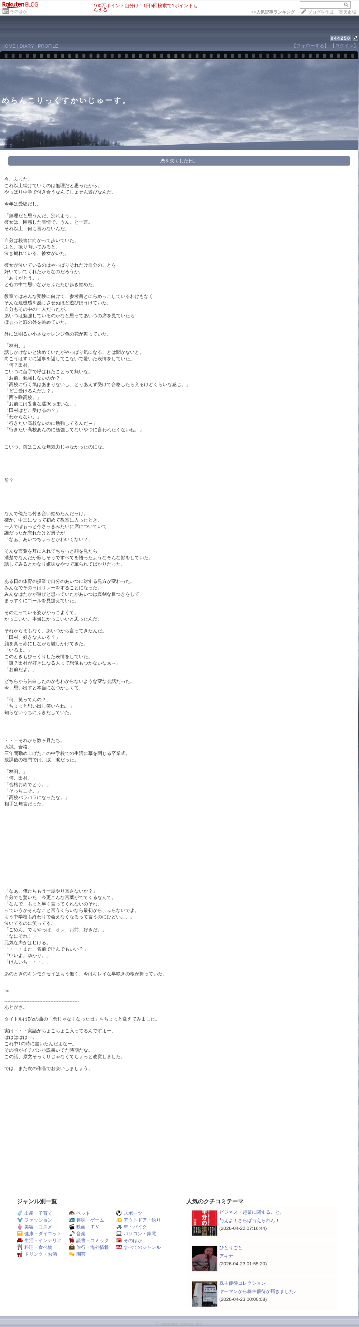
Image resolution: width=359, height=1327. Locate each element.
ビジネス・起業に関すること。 (251, 1212)
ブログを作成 (321, 12)
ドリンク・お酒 (37, 1254)
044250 (340, 38)
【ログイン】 (344, 45)
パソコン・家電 (136, 1233)
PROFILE (48, 46)
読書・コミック (89, 1240)
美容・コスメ (34, 1227)
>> (273, 12)
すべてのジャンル (138, 1247)
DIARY (27, 46)
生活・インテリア (39, 1240)
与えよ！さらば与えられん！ (249, 1220)
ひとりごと (231, 1247)
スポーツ (129, 1213)
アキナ (226, 1256)
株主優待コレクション (242, 1283)
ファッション (34, 1220)
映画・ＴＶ (84, 1227)
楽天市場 (347, 12)
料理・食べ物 (34, 1247)
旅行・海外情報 (89, 1247)
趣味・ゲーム (86, 1220)
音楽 (77, 1233)
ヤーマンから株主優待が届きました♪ (257, 1291)
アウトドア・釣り (138, 1220)
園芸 (77, 1254)
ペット (79, 1213)
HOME (8, 46)
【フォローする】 (310, 45)
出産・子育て (34, 1213)
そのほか (18, 11)
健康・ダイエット (39, 1233)
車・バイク (131, 1227)
